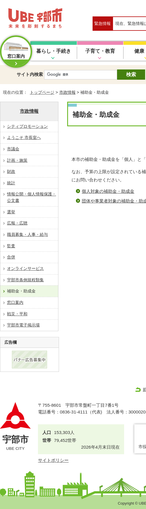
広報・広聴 (17, 223)
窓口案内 (15, 302)
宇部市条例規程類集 (25, 280)
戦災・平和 (17, 313)
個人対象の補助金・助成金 (108, 191)
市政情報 (67, 92)
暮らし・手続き (53, 51)
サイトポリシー (53, 460)
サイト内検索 (30, 74)
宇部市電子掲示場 (23, 325)
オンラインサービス (25, 268)
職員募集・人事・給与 (27, 234)
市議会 (13, 149)
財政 (11, 171)
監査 (11, 246)
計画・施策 (17, 160)
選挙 (11, 212)
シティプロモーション (27, 126)
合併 (11, 257)
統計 (11, 183)
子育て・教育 (100, 51)
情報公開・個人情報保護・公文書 (31, 197)
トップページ (42, 92)
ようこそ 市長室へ (24, 137)
